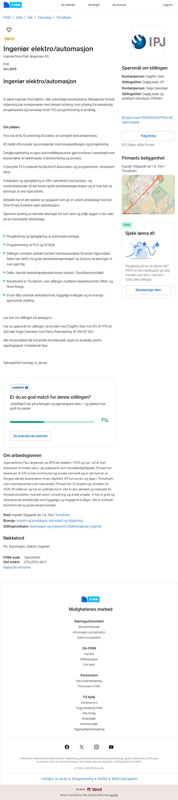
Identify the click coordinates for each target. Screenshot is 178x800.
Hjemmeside (130, 122)
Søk (30, 17)
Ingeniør (96, 526)
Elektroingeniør (78, 526)
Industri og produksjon (32, 521)
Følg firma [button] (148, 136)
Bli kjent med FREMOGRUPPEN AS (147, 118)
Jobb (19, 17)
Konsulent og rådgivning (66, 521)
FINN (7, 17)
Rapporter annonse (16, 567)
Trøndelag (44, 17)
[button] (9, 30)
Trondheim (63, 17)
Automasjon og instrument (48, 526)
